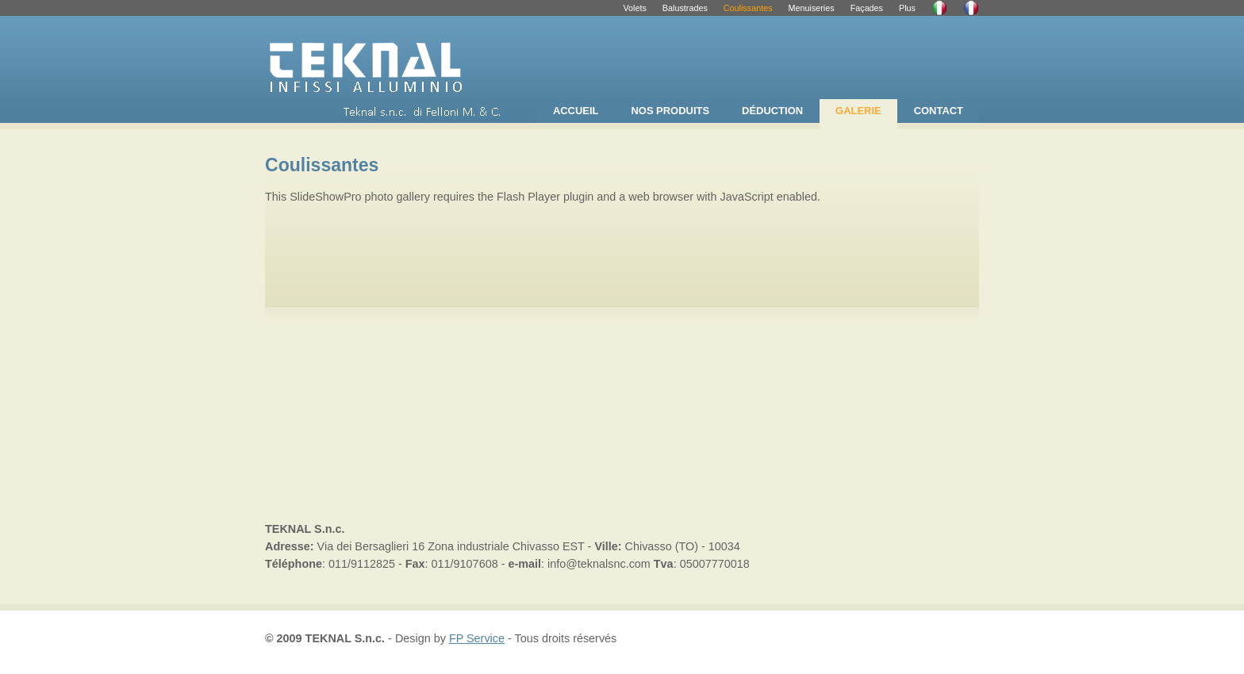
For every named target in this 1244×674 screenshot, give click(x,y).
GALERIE (858, 111)
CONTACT (938, 111)
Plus (907, 8)
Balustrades (685, 8)
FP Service (477, 638)
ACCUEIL (576, 111)
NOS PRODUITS (670, 111)
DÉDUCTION (772, 111)
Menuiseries (812, 8)
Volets (634, 8)
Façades (866, 8)
